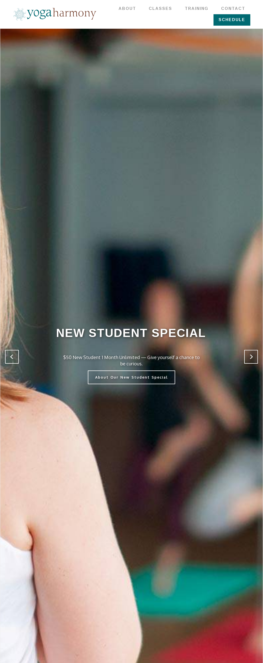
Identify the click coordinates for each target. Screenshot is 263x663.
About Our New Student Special (131, 377)
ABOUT (127, 8)
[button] (12, 357)
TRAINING (196, 8)
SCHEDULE (232, 20)
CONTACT (233, 8)
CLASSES (160, 8)
